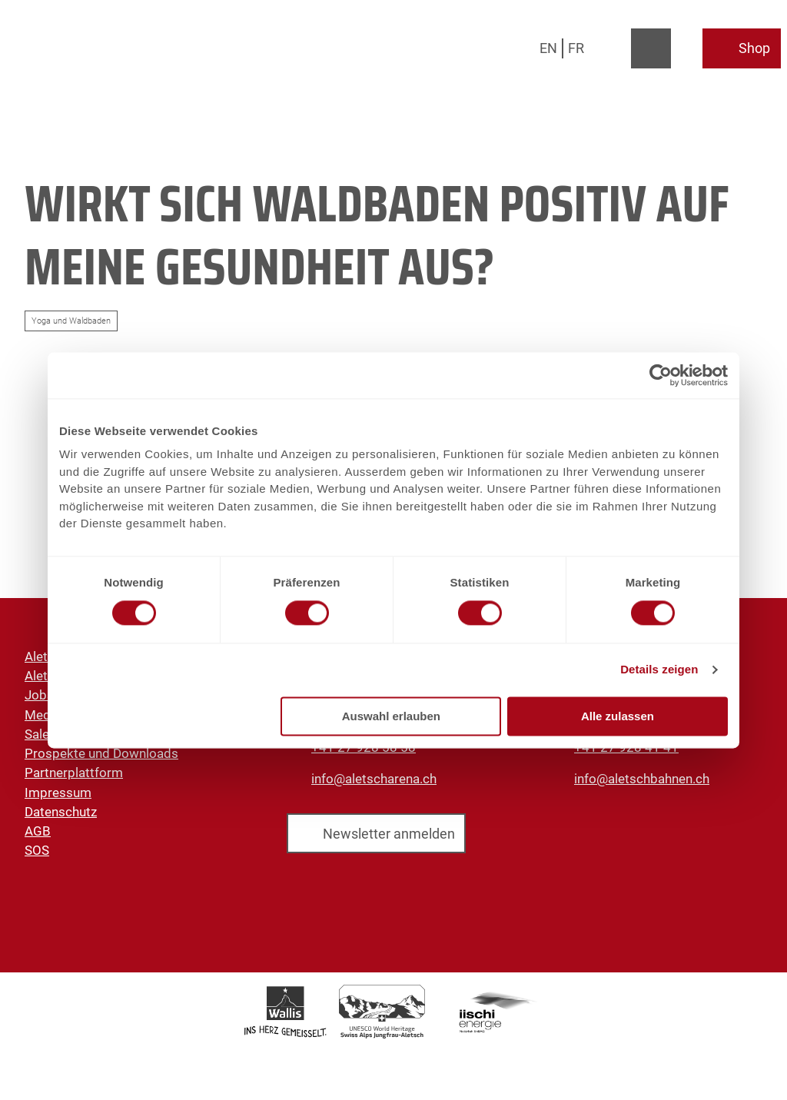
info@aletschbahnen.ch (641, 778)
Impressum (58, 792)
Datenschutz (61, 811)
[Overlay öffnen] (615, 48)
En (548, 48)
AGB (38, 831)
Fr (576, 48)
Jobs (39, 695)
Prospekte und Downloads (101, 753)
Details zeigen (659, 669)
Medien (46, 715)
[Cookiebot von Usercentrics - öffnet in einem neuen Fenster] (660, 375)
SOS (37, 851)
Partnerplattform (74, 773)
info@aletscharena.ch (374, 778)
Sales (40, 734)
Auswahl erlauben (391, 716)
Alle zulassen (617, 716)
